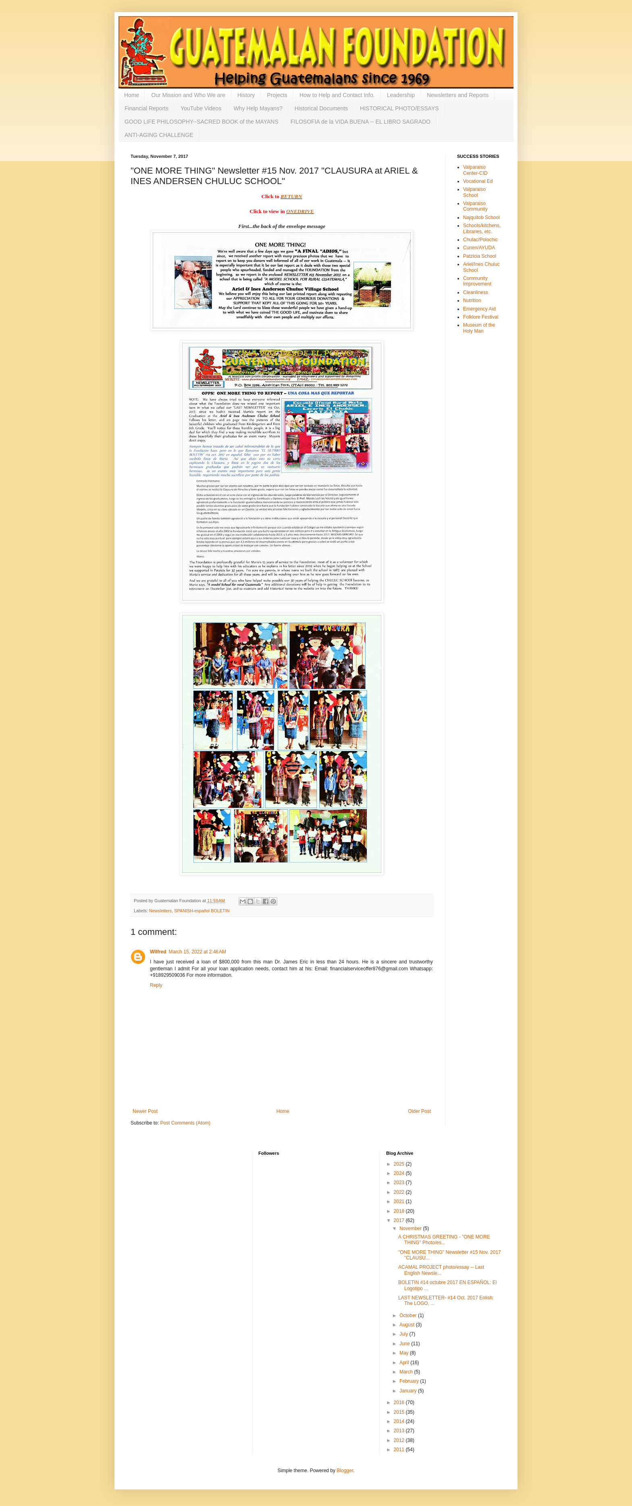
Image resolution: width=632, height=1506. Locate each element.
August (407, 1325)
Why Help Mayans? (257, 108)
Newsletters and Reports (458, 95)
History (246, 95)
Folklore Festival (480, 317)
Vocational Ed (478, 181)
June (405, 1343)
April (404, 1362)
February (409, 1381)
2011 (400, 1449)
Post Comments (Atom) (185, 1123)
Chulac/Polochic (480, 239)
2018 (400, 1211)
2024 (400, 1173)
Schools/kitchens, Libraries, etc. (482, 228)
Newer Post (145, 1111)
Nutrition (472, 300)
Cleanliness (475, 292)
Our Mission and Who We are (188, 95)
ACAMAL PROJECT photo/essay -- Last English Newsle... (441, 1270)
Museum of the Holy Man (479, 328)
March (406, 1372)
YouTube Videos (201, 108)
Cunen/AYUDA (479, 248)
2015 (400, 1412)
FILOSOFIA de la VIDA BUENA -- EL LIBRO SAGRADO (360, 121)
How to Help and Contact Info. (337, 95)
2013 (400, 1430)
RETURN (291, 196)
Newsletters (160, 910)
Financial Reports (146, 108)
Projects (277, 95)
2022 (400, 1192)
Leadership (401, 95)
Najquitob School (481, 217)
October (408, 1315)
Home (131, 95)
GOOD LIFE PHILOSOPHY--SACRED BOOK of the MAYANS (202, 121)
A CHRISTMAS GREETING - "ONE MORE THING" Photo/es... (444, 1239)
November (411, 1228)
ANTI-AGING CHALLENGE (159, 135)
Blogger (345, 1470)
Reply (156, 985)
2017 (400, 1220)
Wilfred (158, 952)
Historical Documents (321, 108)
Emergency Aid (479, 309)
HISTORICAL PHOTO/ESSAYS (399, 108)
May (404, 1353)
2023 (400, 1182)
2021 (400, 1201)
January (408, 1391)
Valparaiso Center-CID (475, 170)
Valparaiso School (474, 192)
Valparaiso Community (475, 206)
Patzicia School (479, 256)
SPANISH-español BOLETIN (201, 910)
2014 (400, 1421)
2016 (400, 1402)
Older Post (419, 1111)
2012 (400, 1440)
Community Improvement (477, 281)
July (404, 1334)
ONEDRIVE (300, 211)
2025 (400, 1164)
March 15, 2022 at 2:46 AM (197, 952)
